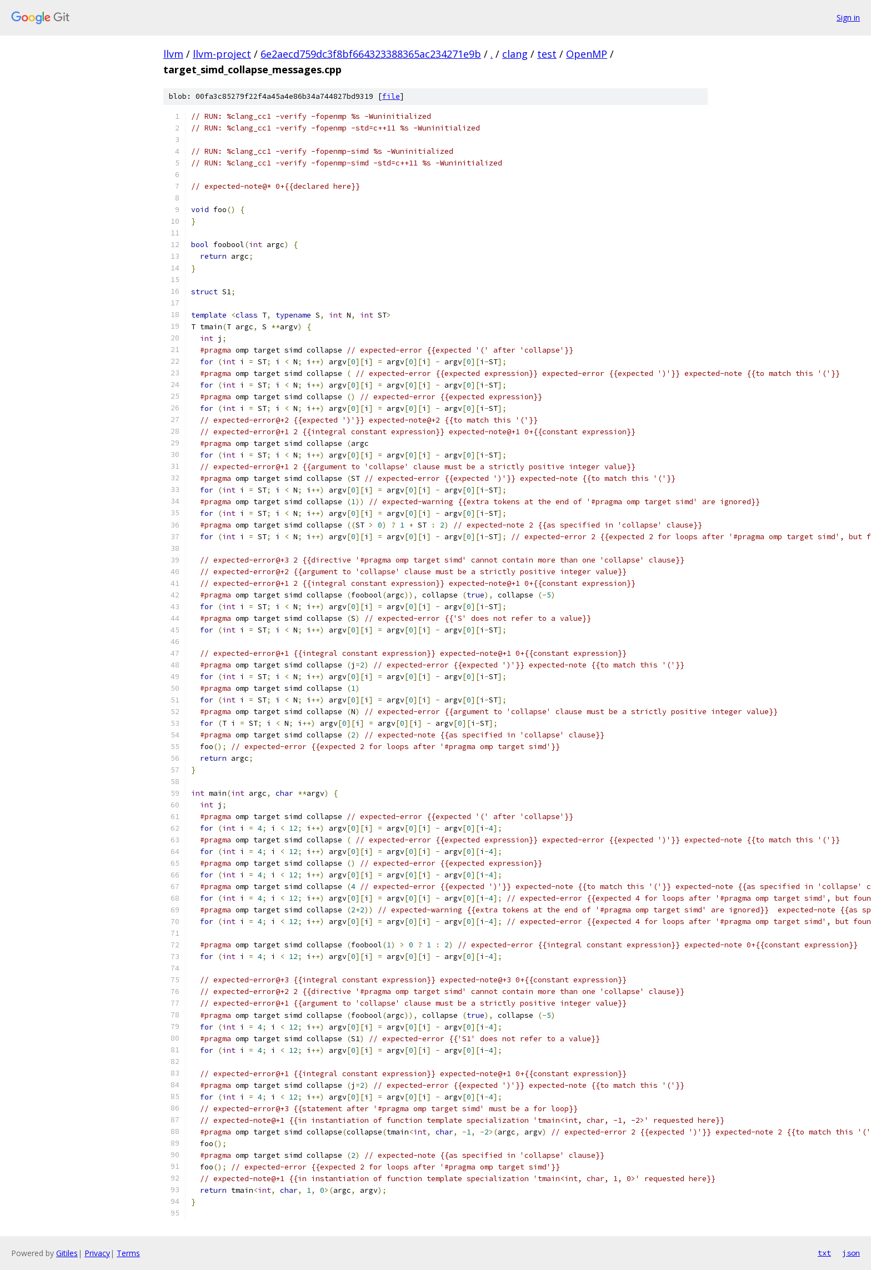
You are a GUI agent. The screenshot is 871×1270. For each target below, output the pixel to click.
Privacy (97, 1253)
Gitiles (67, 1253)
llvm (173, 54)
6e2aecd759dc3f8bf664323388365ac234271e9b (371, 54)
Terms (128, 1253)
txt (824, 1253)
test (547, 54)
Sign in (848, 17)
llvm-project (222, 54)
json (851, 1253)
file (391, 96)
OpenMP (586, 54)
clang (515, 54)
